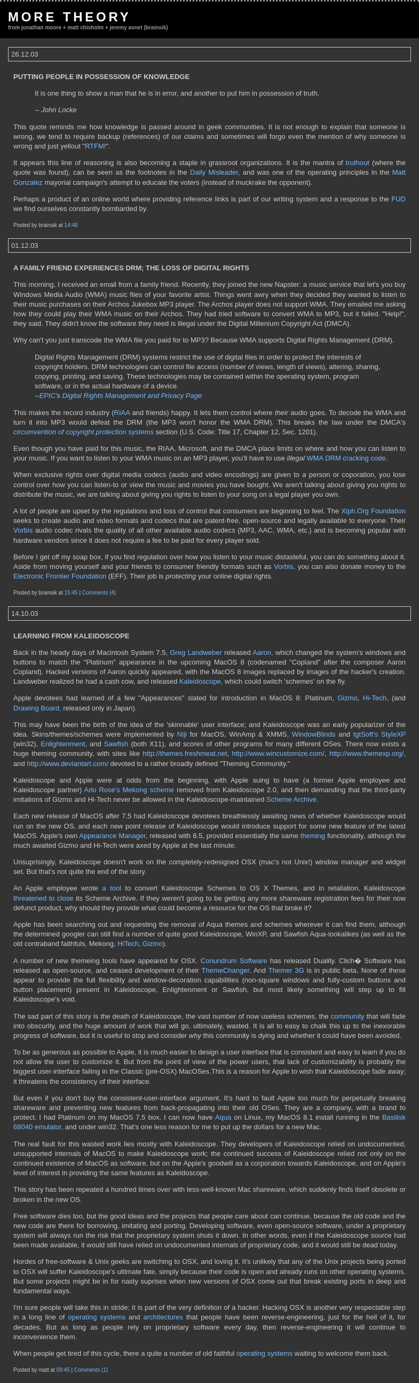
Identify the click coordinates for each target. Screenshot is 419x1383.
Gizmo (347, 698)
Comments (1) (91, 1370)
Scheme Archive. (292, 799)
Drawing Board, (37, 708)
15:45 (71, 593)
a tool (111, 888)
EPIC (47, 396)
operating (250, 1353)
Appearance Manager (112, 836)
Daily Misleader (214, 172)
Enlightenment (63, 744)
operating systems (96, 1317)
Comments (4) (99, 593)
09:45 (63, 1370)
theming (313, 836)
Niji (182, 734)
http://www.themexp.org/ (366, 753)
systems (280, 1353)
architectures (163, 1317)
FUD (398, 199)
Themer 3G (286, 970)
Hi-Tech (374, 698)
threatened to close (43, 898)
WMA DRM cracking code (345, 458)
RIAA (122, 413)
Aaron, (262, 652)
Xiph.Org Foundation (373, 511)
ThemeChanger (226, 970)
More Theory (69, 17)
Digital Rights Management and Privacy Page (132, 396)
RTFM (94, 146)
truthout (357, 163)
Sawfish (116, 744)
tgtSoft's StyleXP (379, 734)
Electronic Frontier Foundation (59, 576)
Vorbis (23, 530)
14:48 (71, 225)
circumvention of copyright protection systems (83, 432)
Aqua (223, 1117)
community (348, 1016)
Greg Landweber (196, 652)
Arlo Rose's (102, 790)
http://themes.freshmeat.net (185, 753)
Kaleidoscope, (201, 681)
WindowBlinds (314, 734)
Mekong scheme (149, 790)
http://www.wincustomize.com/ (278, 753)
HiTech (128, 944)
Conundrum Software (234, 961)
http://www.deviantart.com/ (67, 764)
